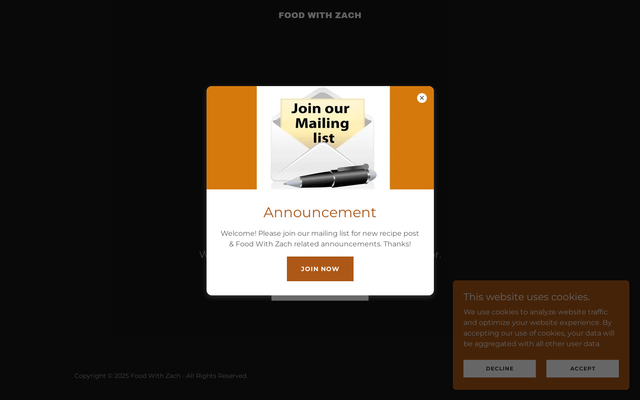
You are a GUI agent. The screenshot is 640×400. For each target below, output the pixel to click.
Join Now (320, 269)
